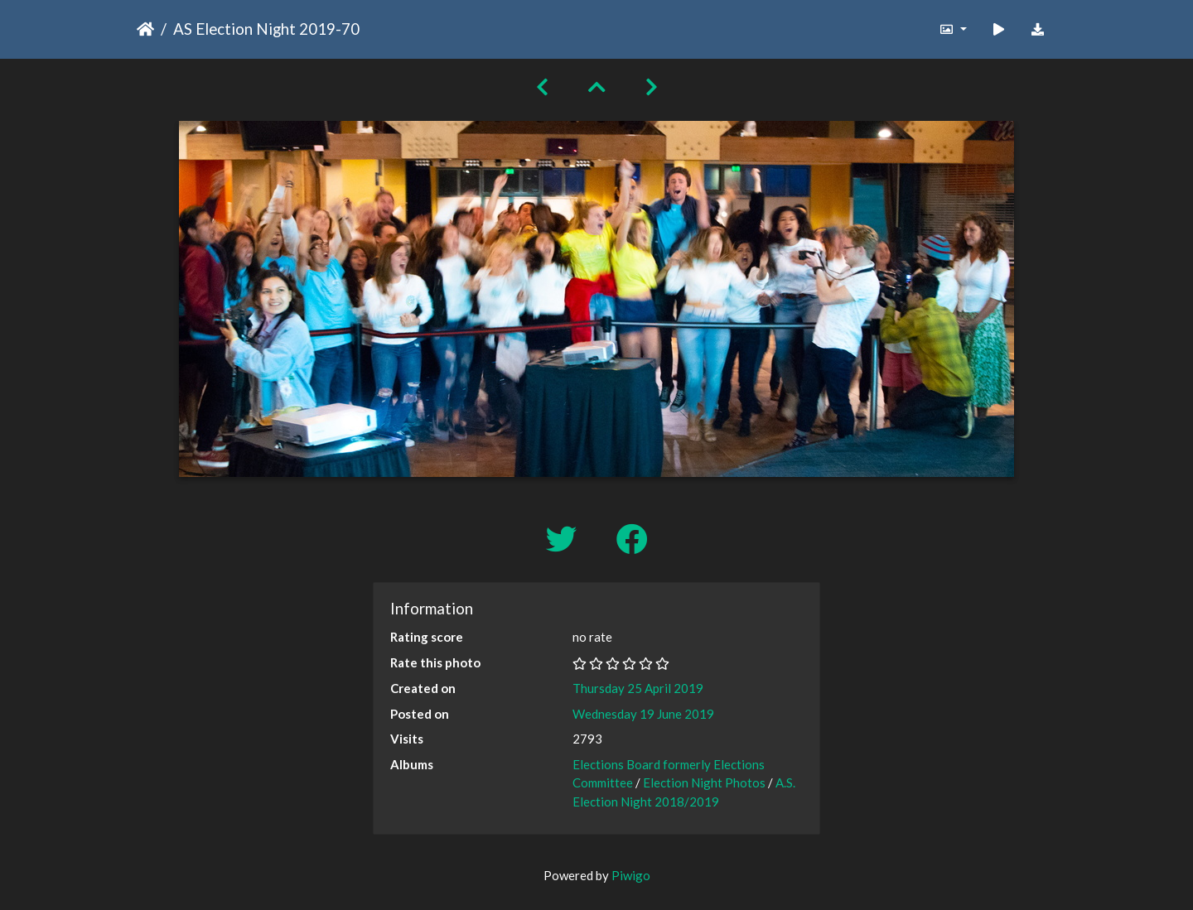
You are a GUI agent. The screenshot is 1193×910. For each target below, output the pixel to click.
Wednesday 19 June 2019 (643, 713)
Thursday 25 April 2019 (637, 688)
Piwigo (630, 875)
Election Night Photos (704, 782)
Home (145, 29)
